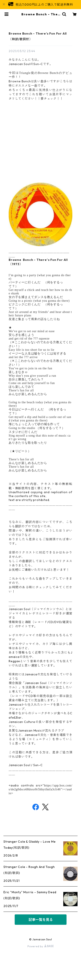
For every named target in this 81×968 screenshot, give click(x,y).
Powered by (40, 946)
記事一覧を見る (41, 919)
